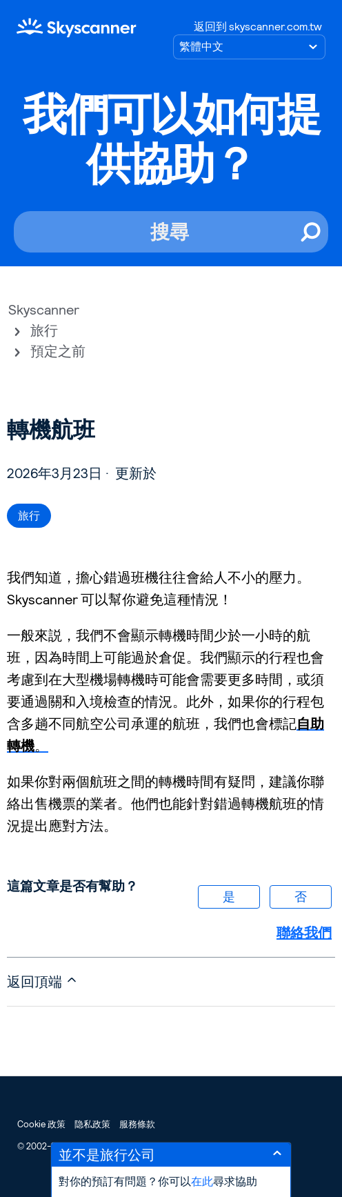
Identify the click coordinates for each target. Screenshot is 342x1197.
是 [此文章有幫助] (229, 896)
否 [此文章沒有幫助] (300, 896)
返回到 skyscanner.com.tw (258, 26)
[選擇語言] (249, 46)
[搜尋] (171, 232)
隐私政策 (92, 1124)
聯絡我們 (304, 932)
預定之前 (58, 351)
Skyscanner (43, 309)
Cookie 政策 (41, 1124)
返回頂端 (43, 981)
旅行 (44, 330)
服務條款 (137, 1124)
